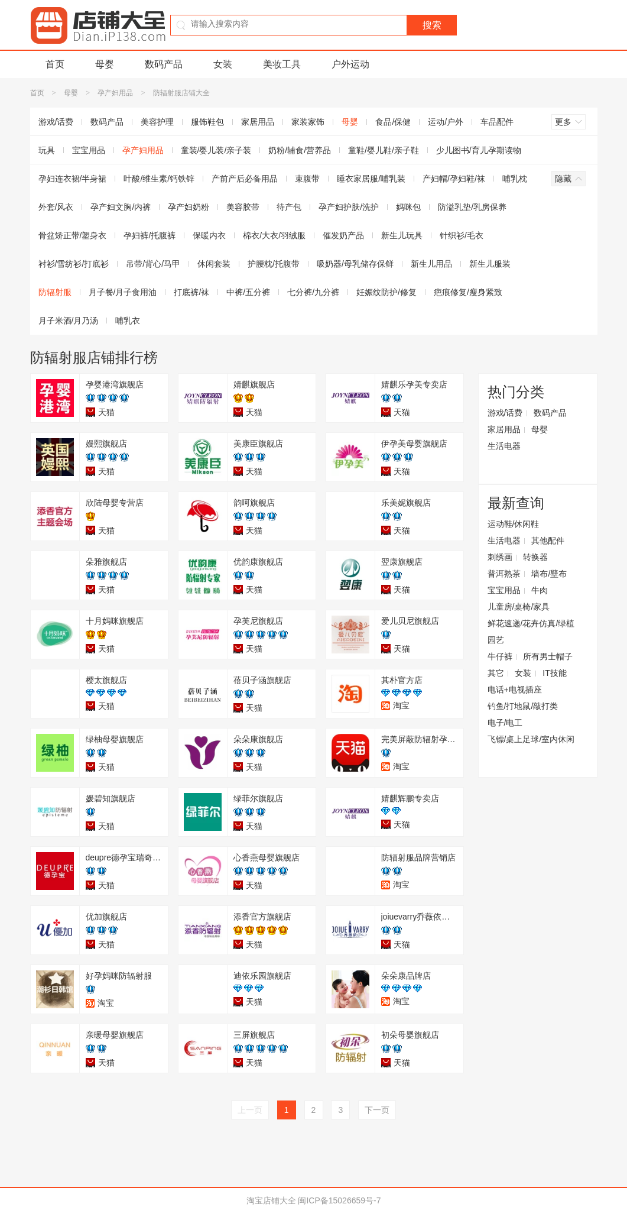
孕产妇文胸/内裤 (120, 207)
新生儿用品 (431, 263)
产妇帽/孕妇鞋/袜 (454, 178)
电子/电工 (505, 722)
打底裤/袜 (191, 292)
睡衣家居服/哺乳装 (371, 178)
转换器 (535, 557)
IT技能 (554, 673)
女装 (222, 64)
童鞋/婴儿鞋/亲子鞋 (383, 150)
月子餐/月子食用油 (123, 292)
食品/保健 (393, 122)
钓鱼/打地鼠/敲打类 (523, 706)
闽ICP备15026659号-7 (339, 1200)
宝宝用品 (88, 150)
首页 (55, 64)
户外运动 (350, 64)
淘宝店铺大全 (271, 1200)
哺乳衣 (127, 320)
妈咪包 (408, 207)
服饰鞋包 (207, 122)
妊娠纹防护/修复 (386, 292)
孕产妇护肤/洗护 (349, 207)
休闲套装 (213, 263)
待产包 (289, 207)
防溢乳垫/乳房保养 (472, 207)
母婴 (104, 64)
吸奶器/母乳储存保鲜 (355, 263)
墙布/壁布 (549, 573)
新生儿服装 (490, 263)
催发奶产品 (343, 235)
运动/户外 (445, 122)
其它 (496, 673)
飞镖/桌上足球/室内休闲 (531, 739)
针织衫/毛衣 (461, 235)
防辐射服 (55, 292)
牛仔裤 (500, 656)
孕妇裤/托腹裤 (150, 235)
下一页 (377, 1110)
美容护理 (157, 122)
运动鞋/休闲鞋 (514, 524)
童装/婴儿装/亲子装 (216, 150)
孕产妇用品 (115, 93)
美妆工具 (282, 64)
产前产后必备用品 (245, 178)
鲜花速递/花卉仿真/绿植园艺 (531, 632)
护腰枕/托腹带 (274, 263)
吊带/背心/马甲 (153, 263)
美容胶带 (242, 207)
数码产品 (164, 64)
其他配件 (547, 540)
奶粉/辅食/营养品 (299, 150)
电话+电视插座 (515, 689)
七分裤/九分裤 (313, 292)
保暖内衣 (209, 235)
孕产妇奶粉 (188, 207)
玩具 (46, 150)
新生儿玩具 (402, 235)
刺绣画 (500, 557)
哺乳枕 (514, 178)
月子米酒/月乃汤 (68, 320)
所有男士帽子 (548, 656)
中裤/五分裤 (248, 292)
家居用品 (257, 122)
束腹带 (307, 178)
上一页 (250, 1110)
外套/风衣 (56, 207)
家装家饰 (307, 122)
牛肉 (539, 590)
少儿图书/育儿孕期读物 (478, 150)
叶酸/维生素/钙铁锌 (159, 178)
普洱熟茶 (504, 573)
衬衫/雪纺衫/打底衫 (73, 263)
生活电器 (504, 446)
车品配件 (497, 122)
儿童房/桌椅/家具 (519, 606)
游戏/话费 (56, 122)
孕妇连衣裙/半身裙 (72, 178)
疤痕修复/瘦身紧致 (468, 292)
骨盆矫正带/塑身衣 (72, 235)
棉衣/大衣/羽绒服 (274, 235)
